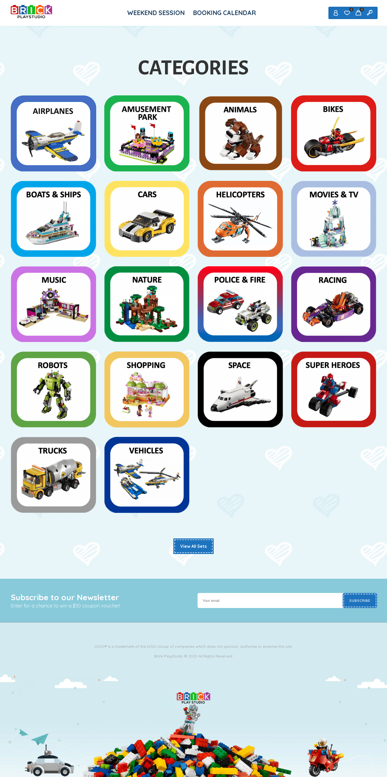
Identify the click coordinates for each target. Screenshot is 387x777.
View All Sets (193, 546)
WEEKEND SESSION (156, 13)
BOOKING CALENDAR (224, 13)
